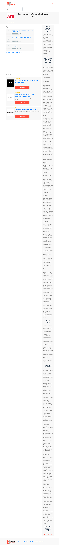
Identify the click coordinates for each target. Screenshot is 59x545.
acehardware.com (10, 22)
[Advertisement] (23, 63)
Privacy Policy (41, 541)
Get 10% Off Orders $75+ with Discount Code (21, 38)
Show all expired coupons (14, 52)
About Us (20, 541)
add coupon (47, 9)
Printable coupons (34, 9)
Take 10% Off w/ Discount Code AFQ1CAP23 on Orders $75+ (22, 31)
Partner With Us (29, 541)
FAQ (24, 541)
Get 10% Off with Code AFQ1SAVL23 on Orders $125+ (21, 45)
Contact (36, 541)
